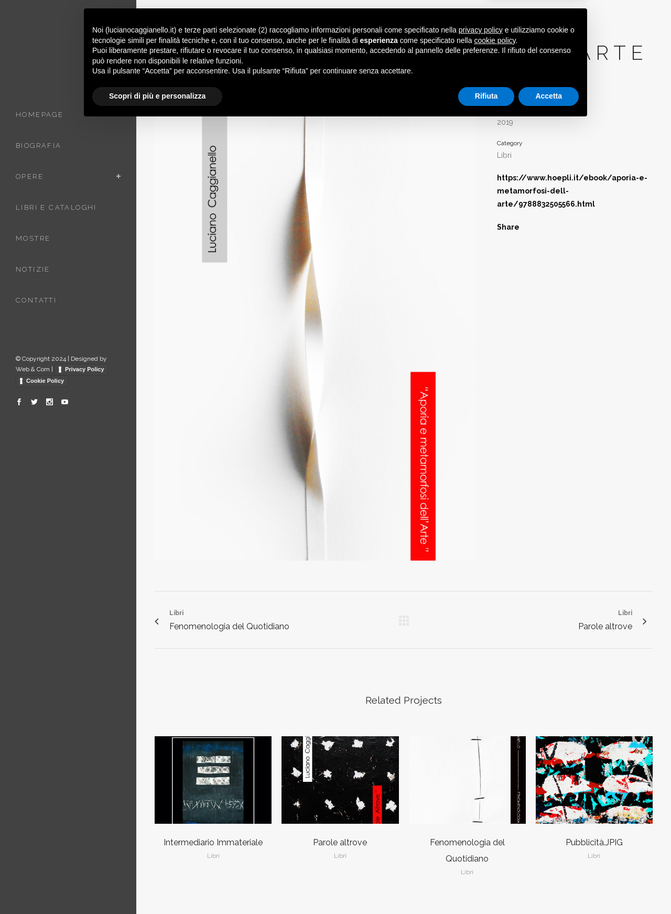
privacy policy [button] (481, 819)
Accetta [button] (548, 885)
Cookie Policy (45, 381)
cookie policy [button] (494, 829)
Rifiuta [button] (486, 885)
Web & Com (33, 369)
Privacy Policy (84, 369)
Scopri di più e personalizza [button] (157, 885)
